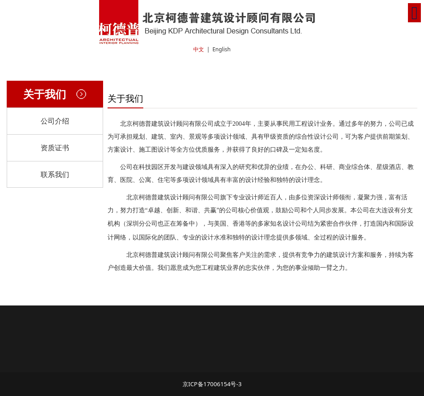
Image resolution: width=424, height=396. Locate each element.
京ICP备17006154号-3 (212, 384)
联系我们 (55, 174)
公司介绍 (55, 121)
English (221, 49)
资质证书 (55, 148)
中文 (198, 49)
